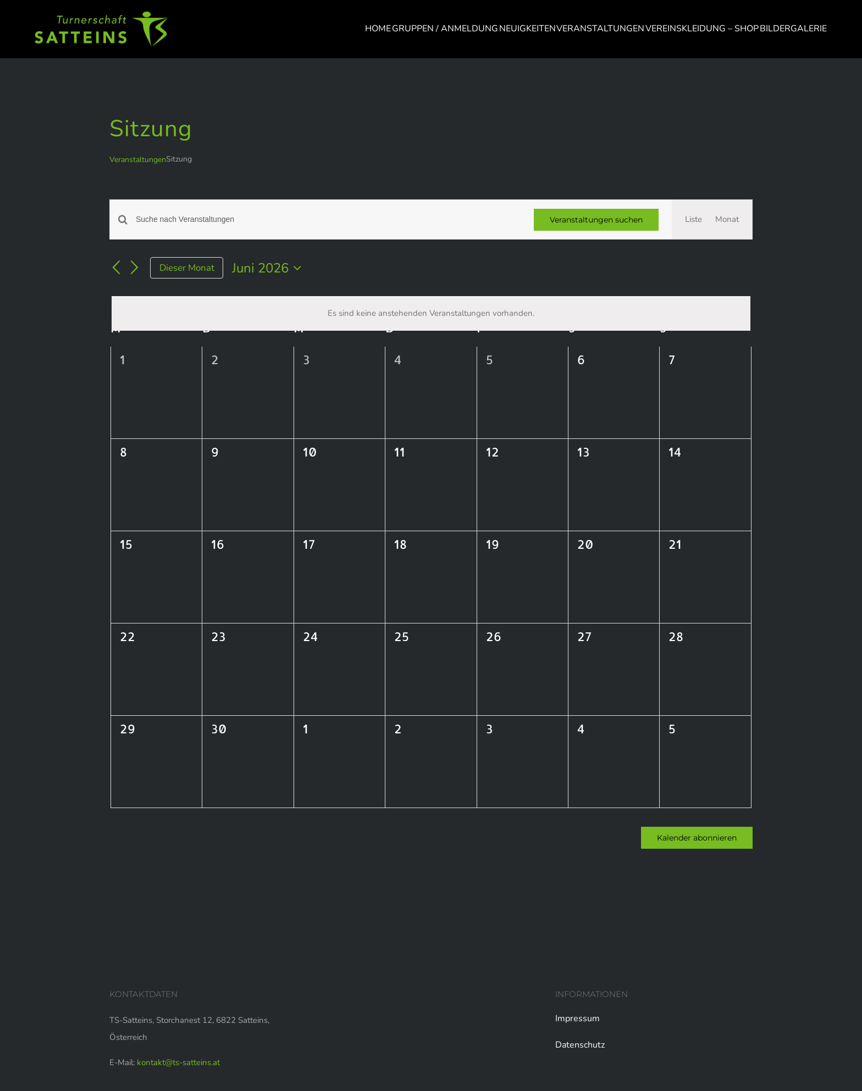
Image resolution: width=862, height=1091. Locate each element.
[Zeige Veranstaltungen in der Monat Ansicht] (727, 219)
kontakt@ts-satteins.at (178, 1062)
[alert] (431, 313)
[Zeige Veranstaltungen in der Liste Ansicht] (693, 219)
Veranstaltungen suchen (596, 220)
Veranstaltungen (137, 159)
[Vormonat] (116, 268)
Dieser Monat (186, 267)
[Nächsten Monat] (134, 268)
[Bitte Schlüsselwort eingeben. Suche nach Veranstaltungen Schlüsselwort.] (328, 219)
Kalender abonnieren (697, 838)
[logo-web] (101, 15)
